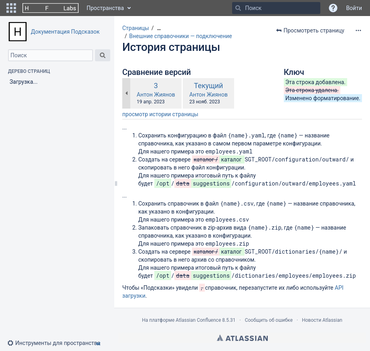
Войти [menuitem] (354, 8)
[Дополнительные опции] (358, 30)
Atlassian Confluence (198, 320)
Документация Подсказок (65, 31)
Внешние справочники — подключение (180, 36)
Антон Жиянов (156, 94)
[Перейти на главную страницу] (50, 8)
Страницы (135, 28)
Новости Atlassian (322, 320)
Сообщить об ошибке (269, 320)
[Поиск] (238, 8)
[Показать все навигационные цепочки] (158, 28)
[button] (11, 8)
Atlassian (242, 338)
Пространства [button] (105, 8)
